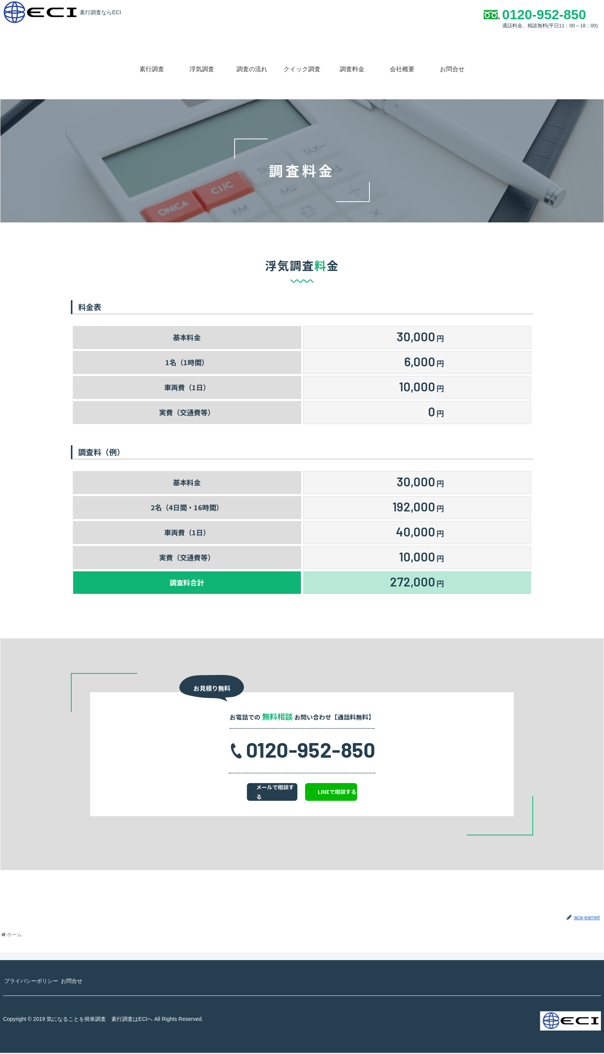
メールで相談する (256, 793)
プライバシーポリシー (34, 982)
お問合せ (79, 982)
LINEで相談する (357, 793)
